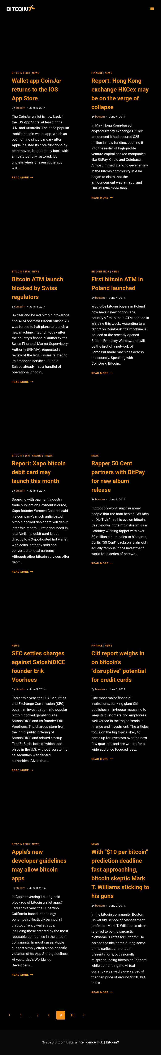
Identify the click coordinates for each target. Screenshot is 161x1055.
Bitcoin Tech (21, 73)
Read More (22, 177)
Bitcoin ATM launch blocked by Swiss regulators (37, 288)
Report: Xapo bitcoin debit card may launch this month (39, 472)
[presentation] (40, 40)
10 (72, 1015)
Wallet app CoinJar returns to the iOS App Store (36, 89)
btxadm (20, 107)
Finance (97, 73)
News (35, 73)
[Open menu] (152, 8)
